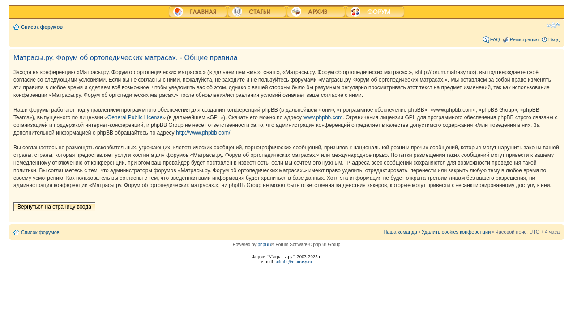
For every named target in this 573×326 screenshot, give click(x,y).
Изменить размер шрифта (553, 25)
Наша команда (400, 232)
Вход (554, 39)
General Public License (134, 117)
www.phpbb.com (322, 117)
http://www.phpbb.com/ (203, 133)
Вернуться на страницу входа (54, 207)
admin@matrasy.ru (294, 261)
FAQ (495, 39)
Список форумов (42, 27)
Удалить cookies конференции (456, 232)
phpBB (264, 244)
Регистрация (524, 39)
